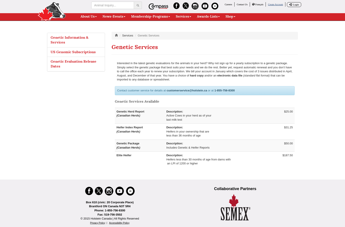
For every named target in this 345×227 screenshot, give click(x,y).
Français (257, 4)
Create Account (275, 4)
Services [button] (183, 16)
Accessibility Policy (119, 223)
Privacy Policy (97, 223)
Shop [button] (230, 16)
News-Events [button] (114, 16)
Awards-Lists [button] (208, 16)
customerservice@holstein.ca (187, 90)
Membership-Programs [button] (150, 16)
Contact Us (242, 4)
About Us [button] (89, 16)
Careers (228, 4)
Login (294, 4)
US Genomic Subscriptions (73, 52)
